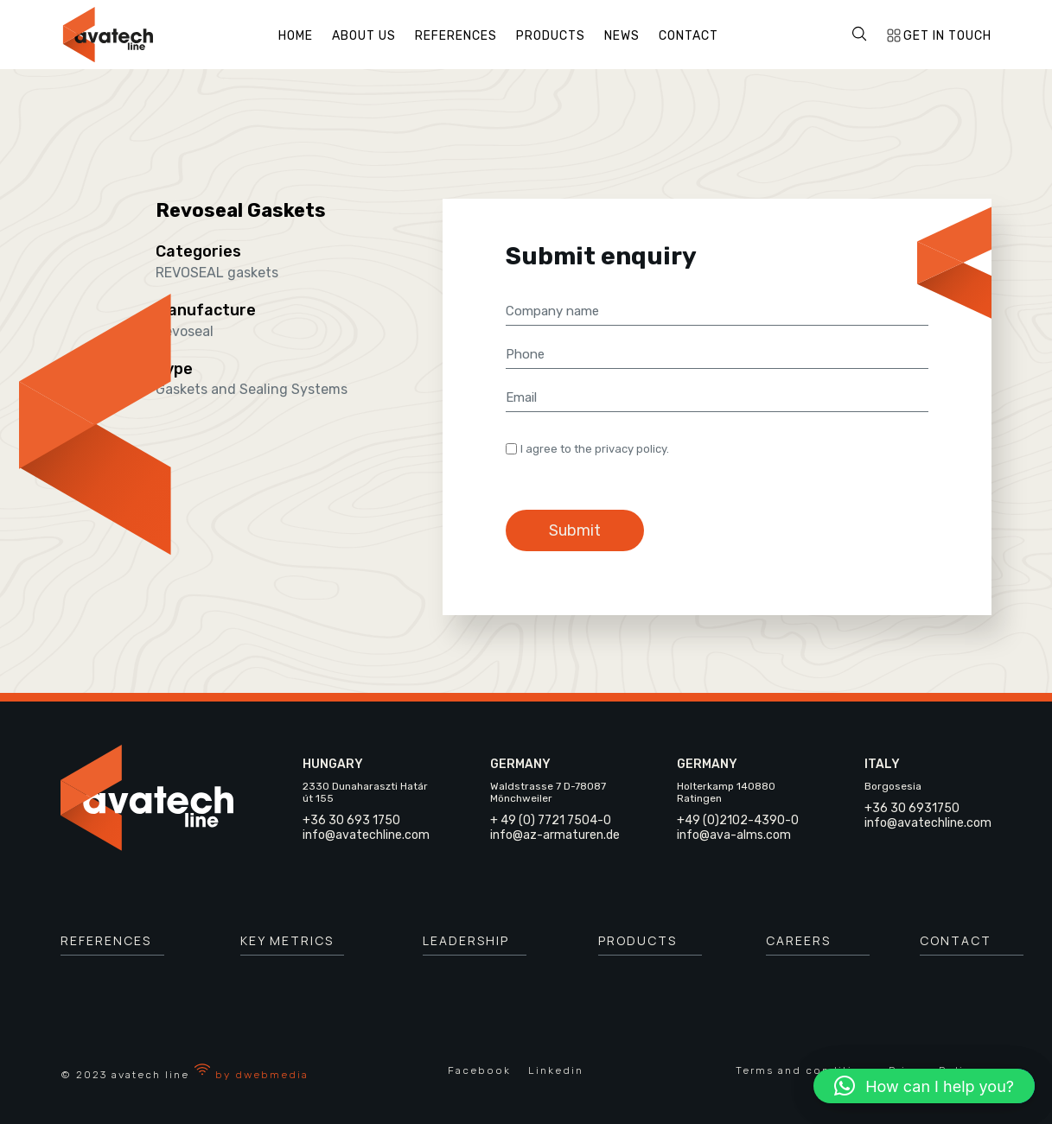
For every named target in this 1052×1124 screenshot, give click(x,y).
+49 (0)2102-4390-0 (738, 820)
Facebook (479, 1070)
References (456, 36)
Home (295, 36)
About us (364, 36)
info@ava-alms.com (734, 835)
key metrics (287, 940)
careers (798, 940)
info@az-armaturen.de (555, 835)
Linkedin (555, 1070)
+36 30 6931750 (912, 808)
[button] (924, 1086)
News (622, 36)
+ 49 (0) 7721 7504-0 (550, 820)
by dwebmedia (251, 1075)
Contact (688, 36)
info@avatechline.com (366, 835)
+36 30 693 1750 (351, 820)
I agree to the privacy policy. (594, 448)
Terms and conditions (806, 1070)
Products (550, 36)
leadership (466, 940)
